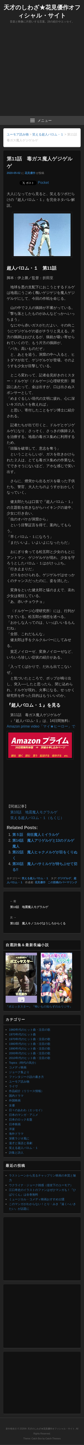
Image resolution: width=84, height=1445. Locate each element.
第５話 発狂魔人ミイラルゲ (35, 835)
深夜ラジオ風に (19, 1138)
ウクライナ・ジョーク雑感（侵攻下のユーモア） (41, 1185)
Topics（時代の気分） (23, 1062)
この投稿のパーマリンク (62, 882)
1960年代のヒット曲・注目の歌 (29, 1029)
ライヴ (13, 1086)
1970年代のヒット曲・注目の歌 (29, 1039)
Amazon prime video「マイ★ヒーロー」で (41, 726)
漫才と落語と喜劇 (20, 1143)
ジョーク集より (19, 1072)
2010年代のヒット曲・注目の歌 (29, 1058)
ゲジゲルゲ (64, 878)
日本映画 (15, 1124)
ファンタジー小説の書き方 (26, 1077)
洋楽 (12, 1129)
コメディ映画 (17, 1067)
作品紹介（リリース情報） (26, 1091)
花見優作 (30, 173)
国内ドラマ (16, 1095)
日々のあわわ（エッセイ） (26, 1110)
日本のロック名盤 (20, 1119)
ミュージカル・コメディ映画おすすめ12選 (37, 1199)
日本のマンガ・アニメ (23, 1114)
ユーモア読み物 (19, 1081)
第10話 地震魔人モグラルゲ (33, 812)
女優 (12, 1105)
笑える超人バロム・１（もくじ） (37, 818)
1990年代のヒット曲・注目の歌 (29, 1048)
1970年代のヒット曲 (22, 1034)
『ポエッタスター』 (19, 1006)
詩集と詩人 (16, 1152)
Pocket (43, 182)
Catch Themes (53, 1438)
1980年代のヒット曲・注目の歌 (29, 1043)
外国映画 (15, 1100)
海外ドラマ (16, 1133)
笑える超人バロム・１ (35, 878)
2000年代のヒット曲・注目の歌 (29, 1053)
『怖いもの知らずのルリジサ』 (52, 1006)
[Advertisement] (42, 71)
